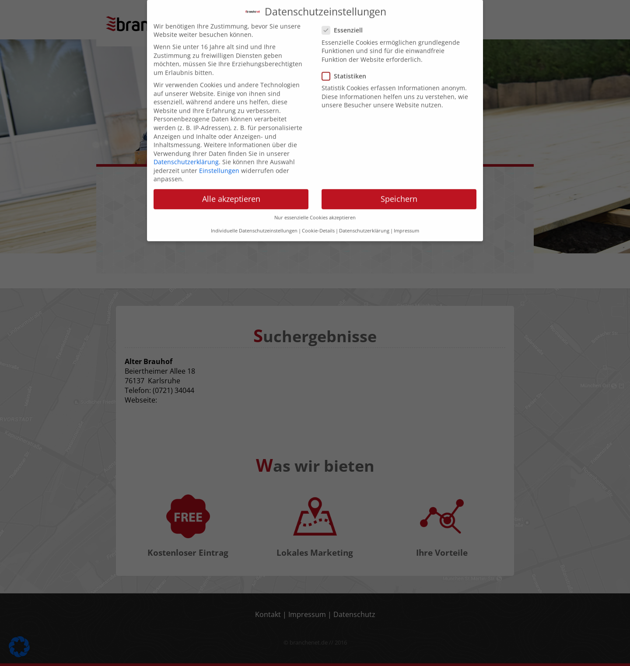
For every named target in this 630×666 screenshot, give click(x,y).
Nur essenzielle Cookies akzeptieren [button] (315, 199)
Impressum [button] (406, 213)
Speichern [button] (399, 181)
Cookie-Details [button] (318, 213)
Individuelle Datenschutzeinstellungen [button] (254, 213)
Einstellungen (219, 152)
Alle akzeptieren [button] (231, 181)
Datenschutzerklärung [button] (364, 213)
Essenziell (345, 12)
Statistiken (347, 58)
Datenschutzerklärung (186, 144)
